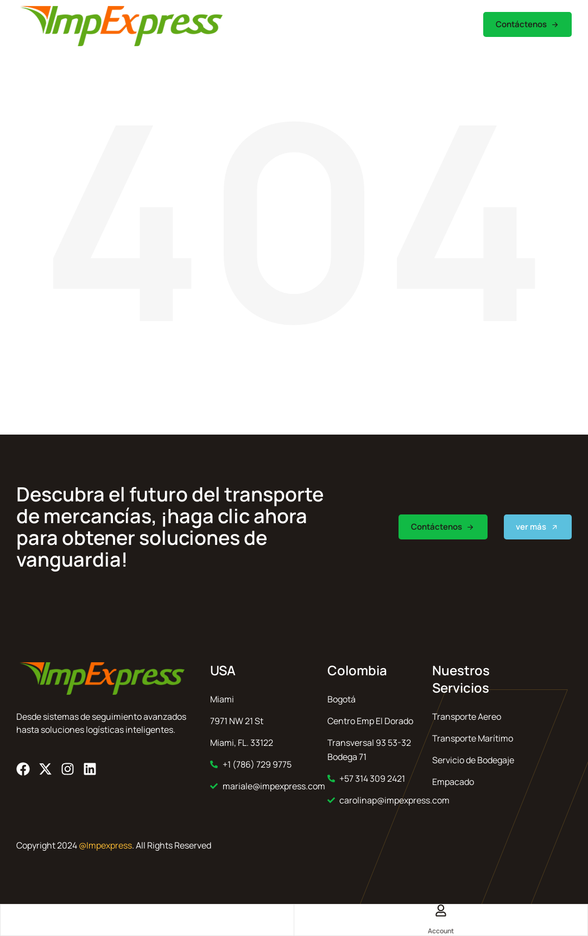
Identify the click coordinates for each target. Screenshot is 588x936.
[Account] (441, 911)
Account (441, 931)
